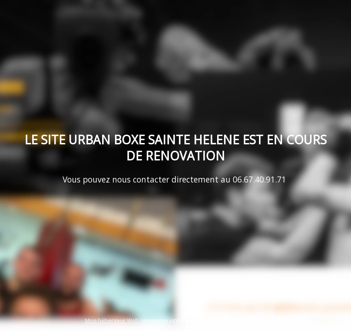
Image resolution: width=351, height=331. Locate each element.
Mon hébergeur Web (112, 321)
